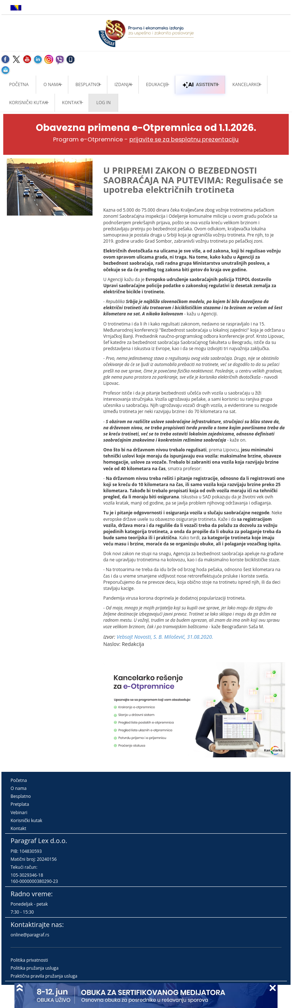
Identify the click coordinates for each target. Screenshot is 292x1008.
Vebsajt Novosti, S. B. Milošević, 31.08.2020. (165, 636)
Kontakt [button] (72, 102)
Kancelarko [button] (246, 84)
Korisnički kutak (26, 820)
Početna (19, 84)
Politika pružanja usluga (34, 968)
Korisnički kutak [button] (28, 102)
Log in (103, 102)
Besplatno (88, 84)
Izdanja (123, 84)
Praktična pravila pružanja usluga (43, 976)
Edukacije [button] (157, 84)
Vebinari (18, 812)
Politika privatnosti (29, 960)
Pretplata (19, 804)
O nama (51, 84)
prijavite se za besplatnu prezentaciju (184, 139)
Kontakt (18, 828)
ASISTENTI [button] (200, 84)
